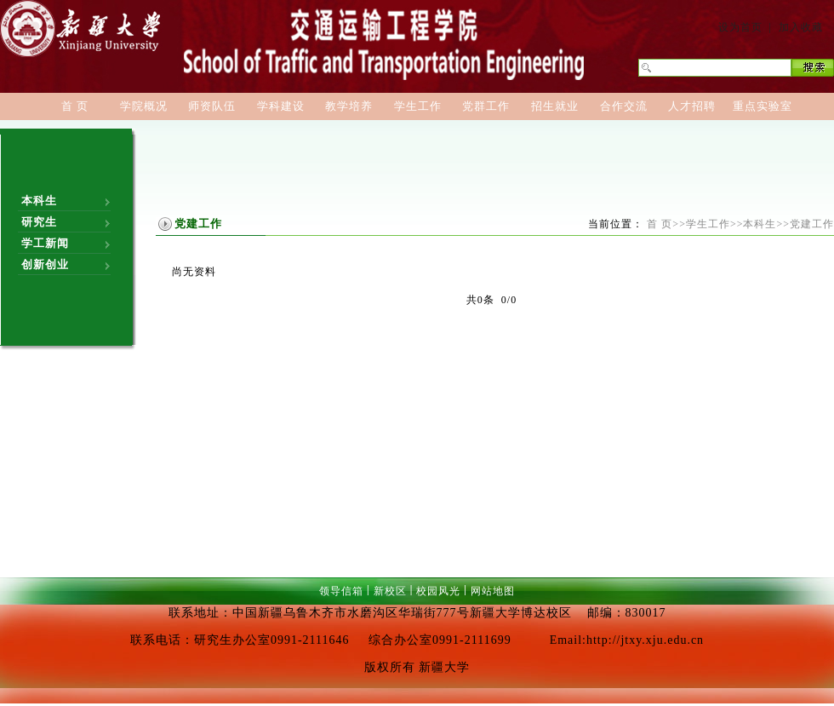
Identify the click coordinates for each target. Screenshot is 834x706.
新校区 (390, 591)
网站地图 (493, 591)
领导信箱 (341, 591)
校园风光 (438, 591)
